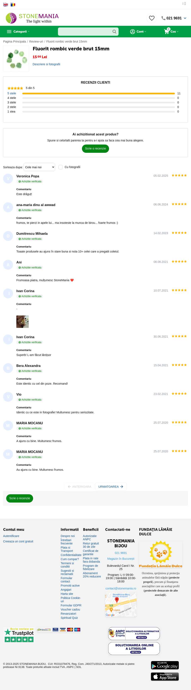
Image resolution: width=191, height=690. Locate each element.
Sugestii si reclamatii (67, 572)
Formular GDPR (71, 605)
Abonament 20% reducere (92, 574)
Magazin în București (121, 558)
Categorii (21, 31)
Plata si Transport (67, 549)
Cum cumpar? (70, 559)
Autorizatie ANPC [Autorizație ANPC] (90, 537)
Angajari (66, 589)
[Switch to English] (5, 4)
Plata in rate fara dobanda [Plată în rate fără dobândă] (91, 560)
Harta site (67, 593)
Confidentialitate (71, 555)
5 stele (11, 93)
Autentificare (11, 536)
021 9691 (174, 18)
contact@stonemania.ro (121, 588)
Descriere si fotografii (46, 64)
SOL (78, 667)
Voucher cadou (70, 609)
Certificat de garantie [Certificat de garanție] (91, 552)
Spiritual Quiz (69, 617)
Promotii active (70, 585)
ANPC (70, 667)
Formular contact (66, 579)
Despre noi (68, 536)
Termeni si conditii (67, 565)
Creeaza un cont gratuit (18, 541)
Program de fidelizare (90, 567)
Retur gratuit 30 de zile (91, 545)
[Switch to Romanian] (13, 4)
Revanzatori (68, 613)
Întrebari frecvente (67, 541)
